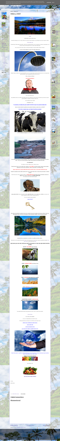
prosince (4, 57)
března (4, 62)
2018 (3, 54)
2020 (3, 53)
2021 (3, 52)
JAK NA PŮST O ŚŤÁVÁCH (57, 96)
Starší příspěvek (46, 425)
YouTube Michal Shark (5, 438)
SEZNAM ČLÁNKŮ (54, 13)
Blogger (37, 433)
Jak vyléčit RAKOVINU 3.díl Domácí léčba (57, 108)
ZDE (35, 241)
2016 (3, 66)
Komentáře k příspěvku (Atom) (21, 427)
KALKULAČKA (30, 314)
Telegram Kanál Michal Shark (4, 44)
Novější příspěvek (14, 425)
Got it (53, 2)
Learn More (49, 2)
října (4, 58)
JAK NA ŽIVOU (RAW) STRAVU (54, 15)
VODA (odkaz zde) (30, 42)
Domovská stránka (30, 425)
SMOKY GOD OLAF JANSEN (57, 143)
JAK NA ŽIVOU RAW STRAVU (30, 376)
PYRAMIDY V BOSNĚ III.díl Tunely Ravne (55, 24)
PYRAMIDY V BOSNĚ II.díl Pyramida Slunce (55, 22)
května (4, 59)
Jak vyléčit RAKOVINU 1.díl (57, 71)
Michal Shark (9, 5)
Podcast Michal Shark (5, 47)
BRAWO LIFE (4, 431)
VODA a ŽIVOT (5, 63)
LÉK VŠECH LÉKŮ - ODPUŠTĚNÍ (57, 131)
